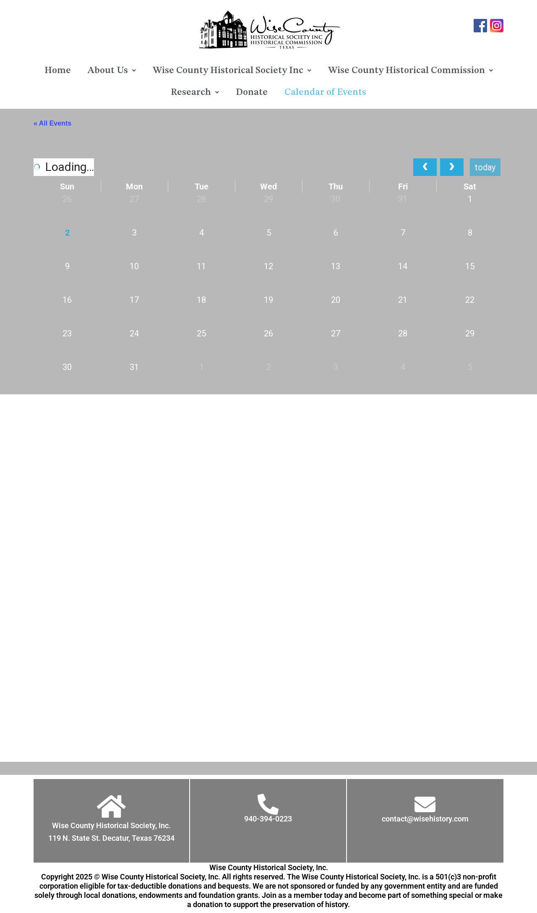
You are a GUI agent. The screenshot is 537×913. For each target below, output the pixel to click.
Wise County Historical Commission (410, 70)
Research (195, 92)
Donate (252, 92)
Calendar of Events (325, 92)
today (485, 167)
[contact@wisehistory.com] (424, 804)
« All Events (52, 123)
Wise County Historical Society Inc (232, 70)
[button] (111, 70)
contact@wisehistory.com (425, 818)
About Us (112, 70)
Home (57, 70)
